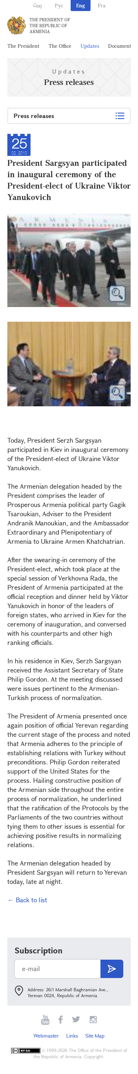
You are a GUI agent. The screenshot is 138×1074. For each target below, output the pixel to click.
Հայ (37, 5)
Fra (102, 5)
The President (23, 45)
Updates (90, 45)
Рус (59, 5)
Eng (80, 5)
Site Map (95, 1035)
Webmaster (46, 1035)
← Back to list (27, 899)
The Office (60, 45)
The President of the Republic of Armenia (49, 25)
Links (72, 1035)
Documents (120, 45)
